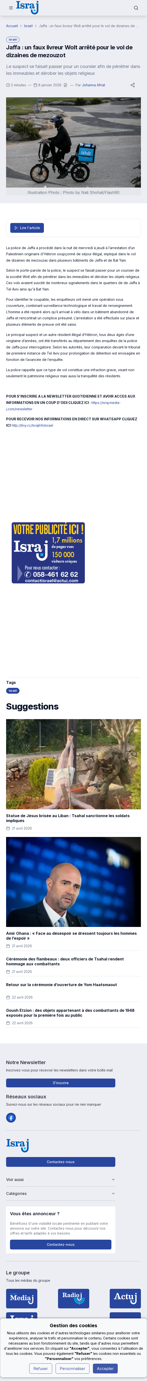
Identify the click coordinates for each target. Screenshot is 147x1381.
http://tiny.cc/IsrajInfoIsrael (32, 425)
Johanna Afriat (93, 85)
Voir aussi (60, 1179)
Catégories (60, 1193)
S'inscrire (61, 1083)
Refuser (40, 1368)
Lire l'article (27, 228)
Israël (28, 26)
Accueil (12, 26)
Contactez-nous (61, 1162)
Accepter (105, 1368)
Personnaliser (72, 1368)
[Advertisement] (73, 474)
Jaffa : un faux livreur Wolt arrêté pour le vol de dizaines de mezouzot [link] (90, 26)
